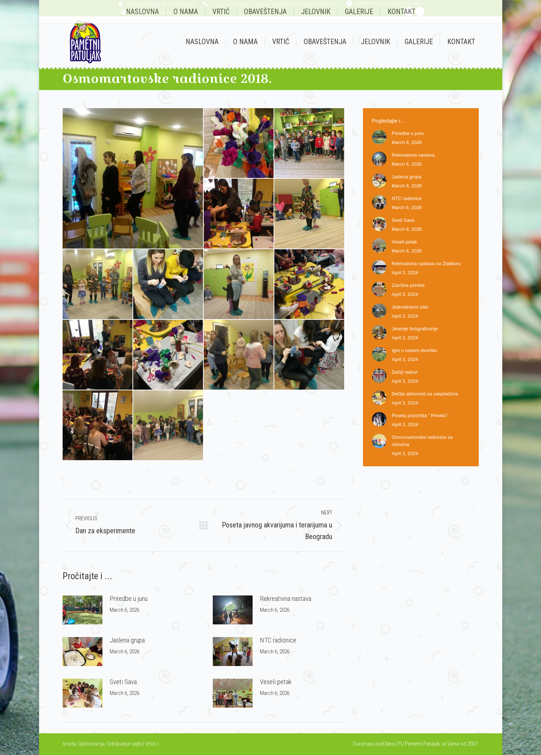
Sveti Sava (123, 682)
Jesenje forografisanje (415, 328)
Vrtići (151, 744)
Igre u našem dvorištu (414, 350)
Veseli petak (276, 682)
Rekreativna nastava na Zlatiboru (426, 263)
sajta (137, 744)
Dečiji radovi (405, 372)
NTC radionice (278, 640)
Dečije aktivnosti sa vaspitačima (425, 393)
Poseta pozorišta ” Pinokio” (420, 415)
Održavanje (119, 744)
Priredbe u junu (129, 598)
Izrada (69, 744)
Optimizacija (91, 744)
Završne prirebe (408, 285)
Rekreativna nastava (285, 598)
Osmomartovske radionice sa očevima (422, 440)
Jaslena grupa (127, 640)
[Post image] (82, 609)
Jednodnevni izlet (410, 307)
